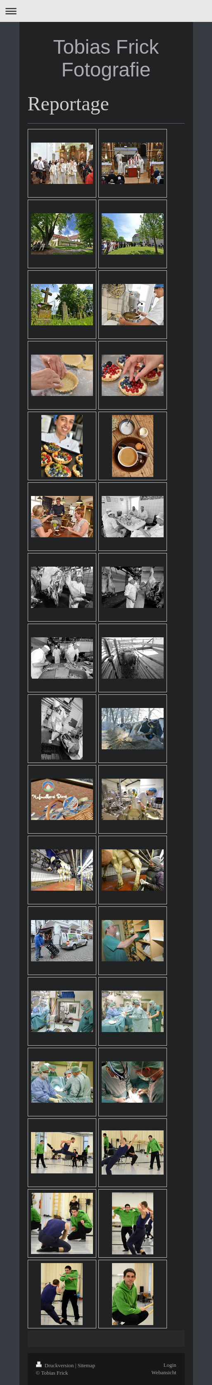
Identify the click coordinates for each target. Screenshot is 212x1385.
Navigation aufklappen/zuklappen (106, 11)
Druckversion (55, 1365)
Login (169, 1365)
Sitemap (86, 1365)
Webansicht (163, 1372)
